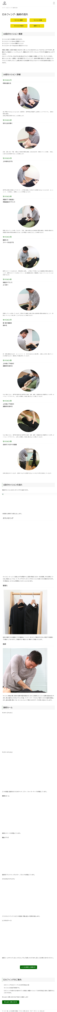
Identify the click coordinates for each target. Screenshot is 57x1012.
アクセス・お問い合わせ (24, 1005)
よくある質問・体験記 (13, 1005)
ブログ (31, 1005)
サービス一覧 (5, 1005)
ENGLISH (42, 1005)
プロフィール (36, 1005)
